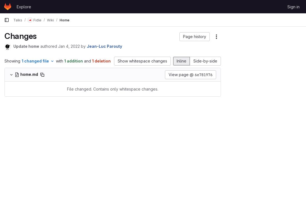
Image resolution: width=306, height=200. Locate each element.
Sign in (293, 6)
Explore (24, 6)
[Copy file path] (42, 74)
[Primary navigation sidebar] (6, 20)
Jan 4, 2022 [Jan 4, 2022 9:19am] (69, 46)
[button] (194, 36)
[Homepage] (7, 6)
